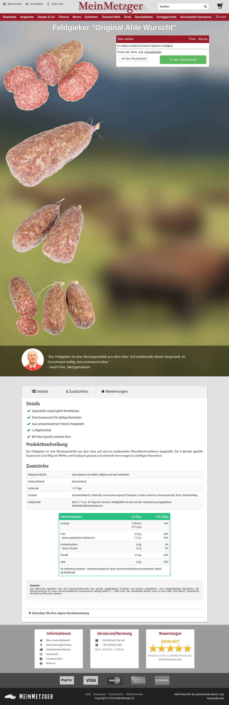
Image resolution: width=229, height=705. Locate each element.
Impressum (99, 694)
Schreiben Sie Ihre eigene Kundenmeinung (58, 613)
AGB (88, 694)
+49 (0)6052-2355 (108, 645)
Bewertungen (114, 391)
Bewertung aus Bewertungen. (170, 655)
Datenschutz (116, 694)
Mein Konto (12, 3)
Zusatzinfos (77, 391)
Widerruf (47, 663)
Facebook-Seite (51, 659)
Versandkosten (153, 52)
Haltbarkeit (48, 654)
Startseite (9, 17)
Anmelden (34, 3)
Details (40, 391)
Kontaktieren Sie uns (110, 640)
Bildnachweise (134, 694)
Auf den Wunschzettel (134, 58)
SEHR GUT (170, 641)
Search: (156, 5)
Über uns (54, 3)
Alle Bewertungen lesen (170, 659)
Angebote (27, 17)
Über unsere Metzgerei (54, 640)
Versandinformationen (55, 649)
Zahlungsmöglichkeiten (55, 645)
